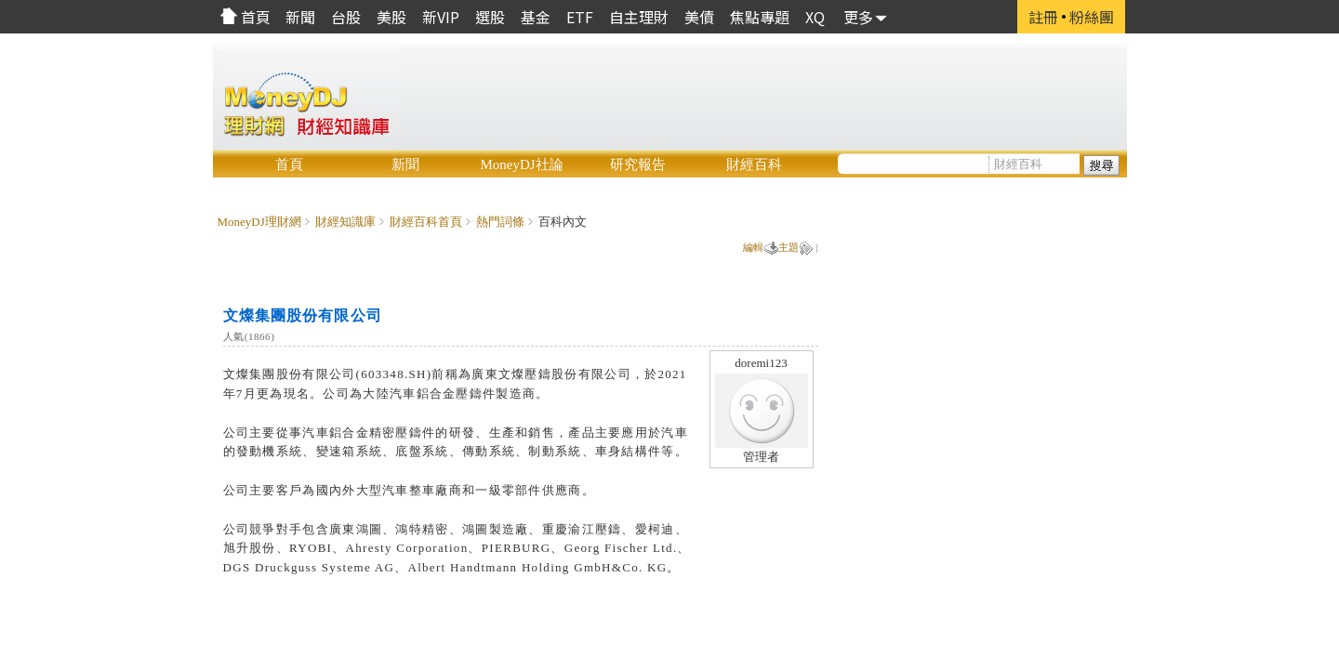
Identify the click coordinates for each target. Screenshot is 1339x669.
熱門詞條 (500, 222)
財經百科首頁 (426, 222)
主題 (788, 247)
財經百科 (754, 164)
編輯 (753, 247)
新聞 (405, 164)
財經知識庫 (345, 222)
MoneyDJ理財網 (259, 222)
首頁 (289, 164)
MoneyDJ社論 (521, 164)
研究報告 (638, 164)
